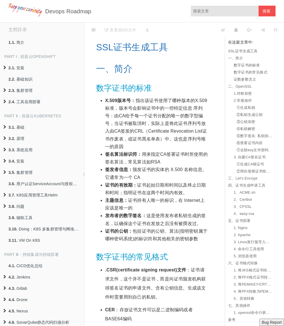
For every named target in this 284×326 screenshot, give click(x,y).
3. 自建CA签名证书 (250, 157)
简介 (16, 42)
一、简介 (235, 58)
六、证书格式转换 (243, 263)
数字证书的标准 (247, 65)
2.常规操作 (243, 100)
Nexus (15, 311)
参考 (231, 320)
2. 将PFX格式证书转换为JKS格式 (253, 277)
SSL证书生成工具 (242, 51)
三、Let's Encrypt (242, 178)
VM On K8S (24, 240)
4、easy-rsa (244, 213)
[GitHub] (275, 30)
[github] (197, 30)
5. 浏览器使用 (245, 256)
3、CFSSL (243, 206)
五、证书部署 (239, 221)
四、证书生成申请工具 (246, 185)
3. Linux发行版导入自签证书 (253, 242)
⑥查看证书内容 (250, 143)
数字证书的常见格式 (250, 72)
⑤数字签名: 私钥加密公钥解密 (255, 136)
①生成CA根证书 (250, 164)
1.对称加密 (243, 93)
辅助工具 (20, 217)
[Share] (263, 30)
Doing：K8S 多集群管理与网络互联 (45, 229)
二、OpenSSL (240, 86)
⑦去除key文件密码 (252, 150)
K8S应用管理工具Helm (30, 195)
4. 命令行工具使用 (249, 249)
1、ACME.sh (244, 192)
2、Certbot (243, 199)
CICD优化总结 (25, 266)
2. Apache (242, 235)
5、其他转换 (244, 298)
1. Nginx (241, 228)
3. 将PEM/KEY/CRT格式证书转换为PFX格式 (253, 284)
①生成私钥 (246, 107)
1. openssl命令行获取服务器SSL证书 (253, 312)
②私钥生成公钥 (250, 115)
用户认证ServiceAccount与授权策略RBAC (46, 184)
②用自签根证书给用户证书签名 (255, 171)
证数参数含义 (245, 79)
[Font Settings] (147, 30)
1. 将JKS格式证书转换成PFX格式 (253, 270)
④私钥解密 (246, 129)
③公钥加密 (246, 122)
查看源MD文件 (120, 30)
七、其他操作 (239, 305)
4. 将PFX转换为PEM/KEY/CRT (253, 291)
